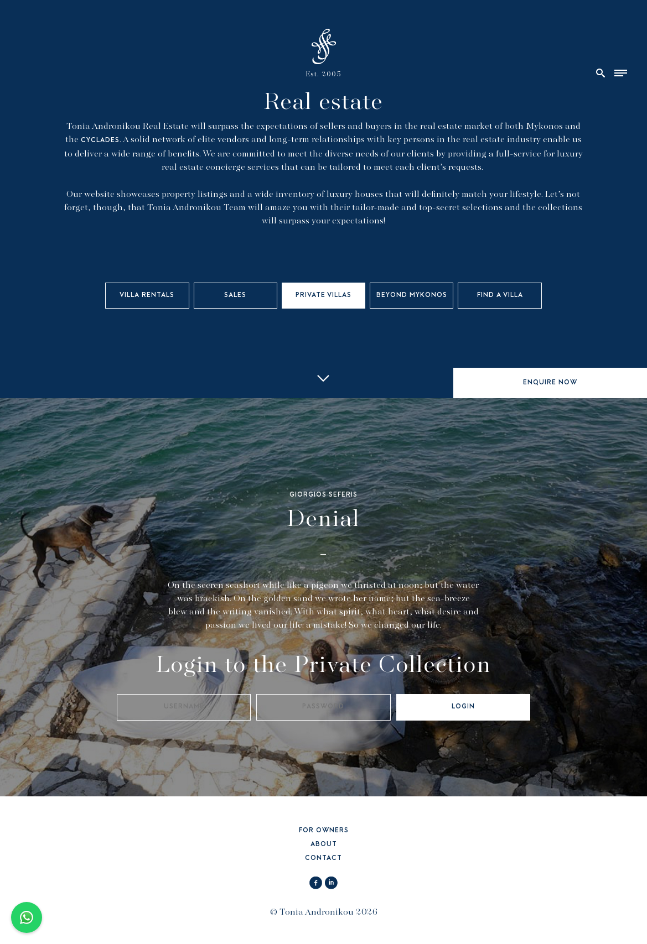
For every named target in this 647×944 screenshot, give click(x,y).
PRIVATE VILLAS (323, 295)
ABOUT (323, 845)
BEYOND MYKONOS (411, 295)
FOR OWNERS (324, 831)
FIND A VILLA (500, 295)
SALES (235, 295)
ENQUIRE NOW (550, 383)
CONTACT (323, 858)
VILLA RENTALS (147, 295)
